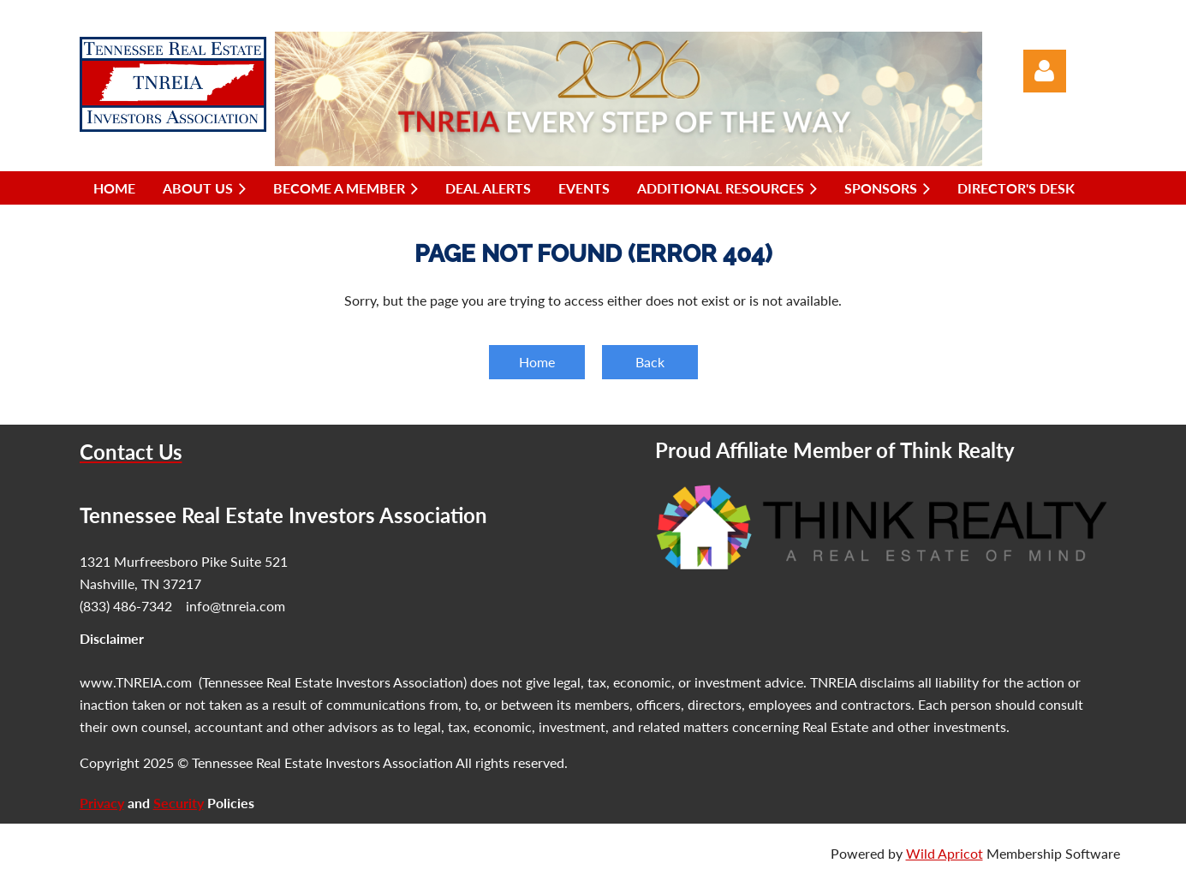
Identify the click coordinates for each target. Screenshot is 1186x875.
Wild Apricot (944, 853)
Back (650, 362)
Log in (1044, 71)
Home (537, 362)
